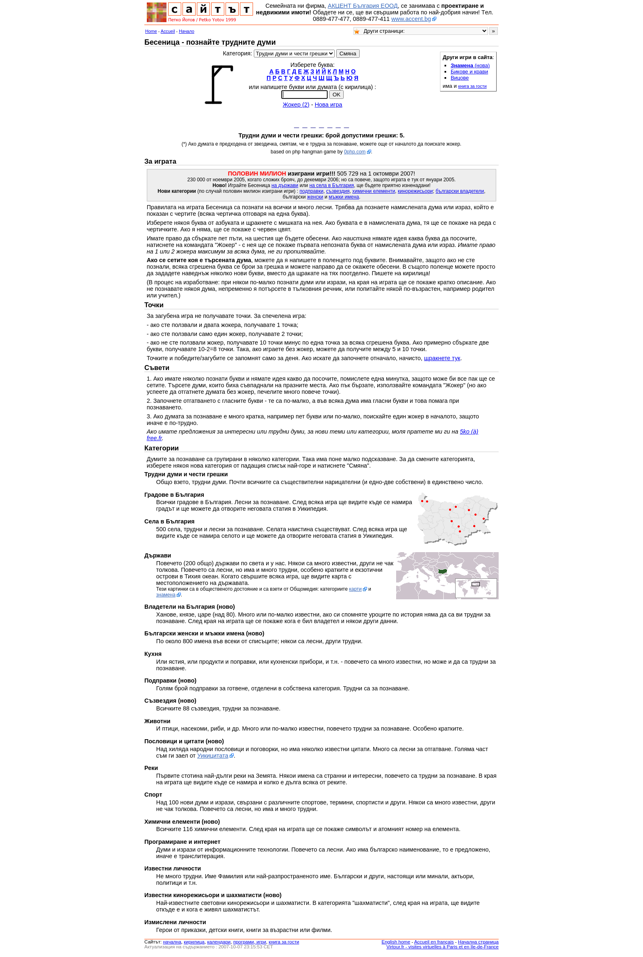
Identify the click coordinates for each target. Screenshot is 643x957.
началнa (172, 943)
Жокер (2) (296, 104)
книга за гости (472, 86)
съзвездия (337, 193)
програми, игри (249, 943)
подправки (312, 193)
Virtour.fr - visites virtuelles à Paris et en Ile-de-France (442, 948)
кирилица (194, 943)
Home (151, 31)
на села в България (331, 187)
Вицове (460, 78)
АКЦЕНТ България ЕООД (362, 5)
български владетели (460, 193)
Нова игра (328, 104)
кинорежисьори (415, 193)
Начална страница (478, 943)
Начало (186, 31)
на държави (284, 187)
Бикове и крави (469, 72)
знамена (166, 597)
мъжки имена (344, 199)
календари (218, 943)
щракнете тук (442, 360)
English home (396, 943)
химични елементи (373, 193)
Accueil (168, 31)
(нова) (470, 65)
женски (315, 199)
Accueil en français (434, 943)
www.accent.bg (411, 19)
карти (355, 591)
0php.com (355, 154)
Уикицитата (212, 757)
